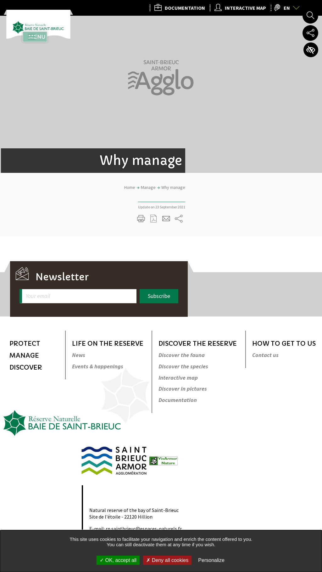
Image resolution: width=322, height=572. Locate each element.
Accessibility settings (310, 50)
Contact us (265, 355)
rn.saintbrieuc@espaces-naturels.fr (144, 528)
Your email (38, 296)
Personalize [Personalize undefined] (211, 560)
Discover (25, 367)
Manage (24, 355)
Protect (24, 343)
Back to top (308, 297)
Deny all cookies (167, 560)
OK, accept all (118, 560)
